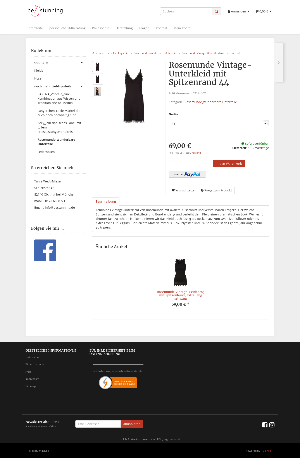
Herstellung (124, 28)
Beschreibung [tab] (106, 201)
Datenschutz (33, 357)
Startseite (36, 28)
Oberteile (60, 63)
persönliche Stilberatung (67, 28)
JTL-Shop (266, 451)
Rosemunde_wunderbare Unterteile (210, 102)
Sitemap (31, 386)
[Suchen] (186, 11)
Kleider (39, 70)
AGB (28, 371)
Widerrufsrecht (35, 364)
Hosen (38, 78)
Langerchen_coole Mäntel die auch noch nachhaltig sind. (59, 113)
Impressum (32, 379)
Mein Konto (182, 28)
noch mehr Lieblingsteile (60, 86)
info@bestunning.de (60, 207)
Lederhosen (46, 152)
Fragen (144, 28)
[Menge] (191, 163)
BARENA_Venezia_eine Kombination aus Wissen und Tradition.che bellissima (59, 98)
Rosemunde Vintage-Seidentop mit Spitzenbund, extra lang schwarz (181, 295)
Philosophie (100, 28)
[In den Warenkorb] (229, 163)
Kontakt (161, 28)
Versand (196, 152)
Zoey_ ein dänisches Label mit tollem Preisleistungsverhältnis (59, 127)
